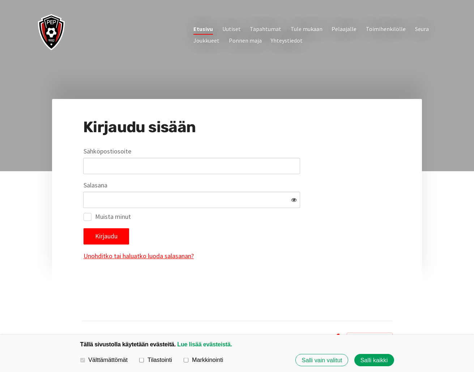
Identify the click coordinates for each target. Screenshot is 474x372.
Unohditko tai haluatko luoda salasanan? (217, 232)
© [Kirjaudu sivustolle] (84, 314)
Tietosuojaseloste (279, 314)
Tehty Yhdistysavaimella (370, 314)
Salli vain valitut (322, 360)
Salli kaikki (374, 360)
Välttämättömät (104, 359)
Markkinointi (203, 359)
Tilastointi (155, 359)
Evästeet (317, 314)
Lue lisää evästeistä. (204, 344)
